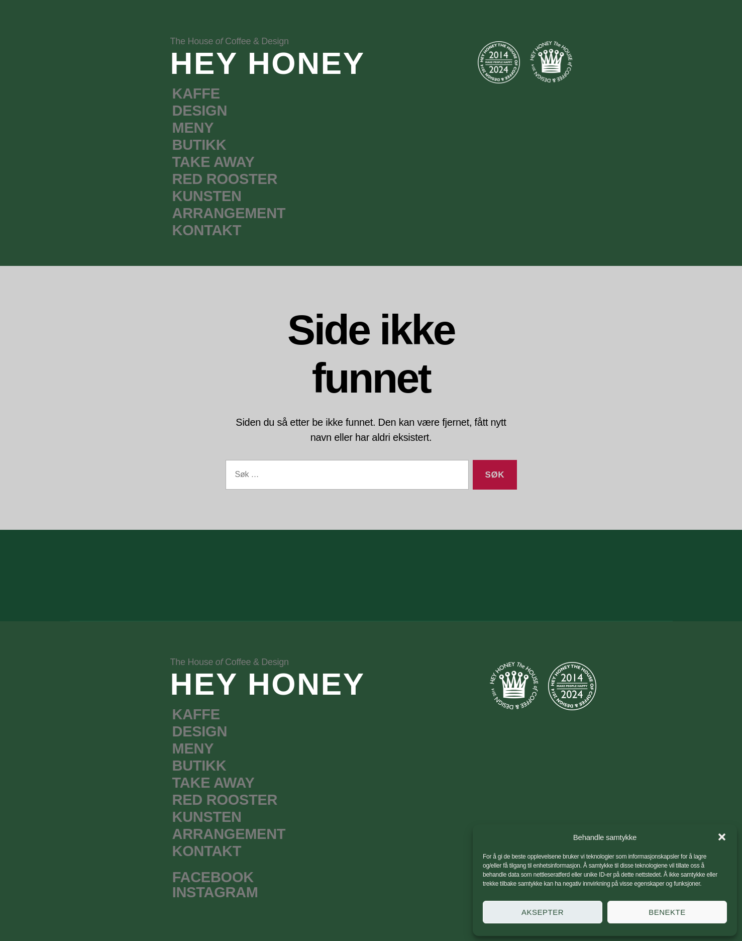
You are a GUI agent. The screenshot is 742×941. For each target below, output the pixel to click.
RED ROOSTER (225, 179)
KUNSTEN (207, 196)
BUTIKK (199, 145)
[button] (722, 837)
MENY (193, 128)
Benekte (667, 912)
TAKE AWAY (213, 162)
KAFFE (196, 93)
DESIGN (200, 111)
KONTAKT (207, 230)
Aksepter (542, 912)
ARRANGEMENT (229, 213)
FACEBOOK (213, 877)
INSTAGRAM (215, 892)
